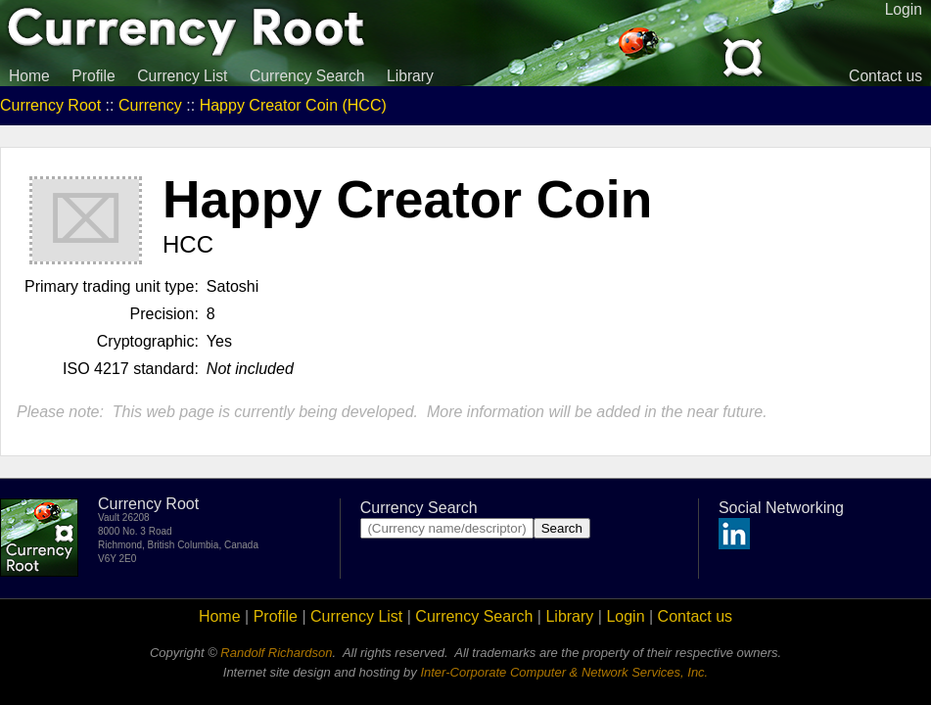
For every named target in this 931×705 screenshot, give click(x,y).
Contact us (885, 76)
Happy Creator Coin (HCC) (293, 105)
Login (625, 616)
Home (29, 76)
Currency (150, 105)
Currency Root (50, 105)
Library (410, 76)
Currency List (182, 76)
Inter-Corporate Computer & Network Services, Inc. (564, 672)
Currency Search (307, 76)
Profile (93, 76)
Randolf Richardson (276, 652)
